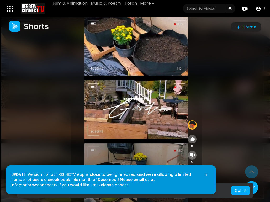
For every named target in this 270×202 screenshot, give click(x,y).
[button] (260, 9)
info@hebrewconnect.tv (34, 185)
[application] (136, 109)
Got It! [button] (240, 190)
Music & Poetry (106, 3)
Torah (131, 3)
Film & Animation (70, 3)
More (147, 3)
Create (246, 27)
